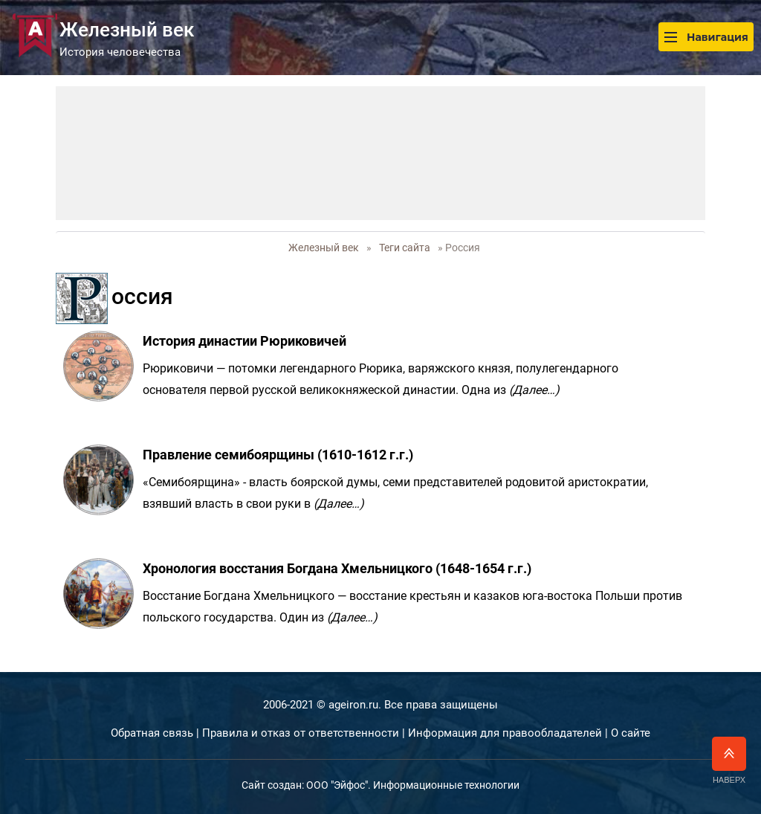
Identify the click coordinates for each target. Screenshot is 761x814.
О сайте (630, 733)
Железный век (323, 247)
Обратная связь (152, 733)
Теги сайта (404, 247)
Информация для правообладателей (505, 733)
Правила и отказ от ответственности (300, 733)
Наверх (729, 760)
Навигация (706, 37)
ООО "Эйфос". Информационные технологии (412, 785)
